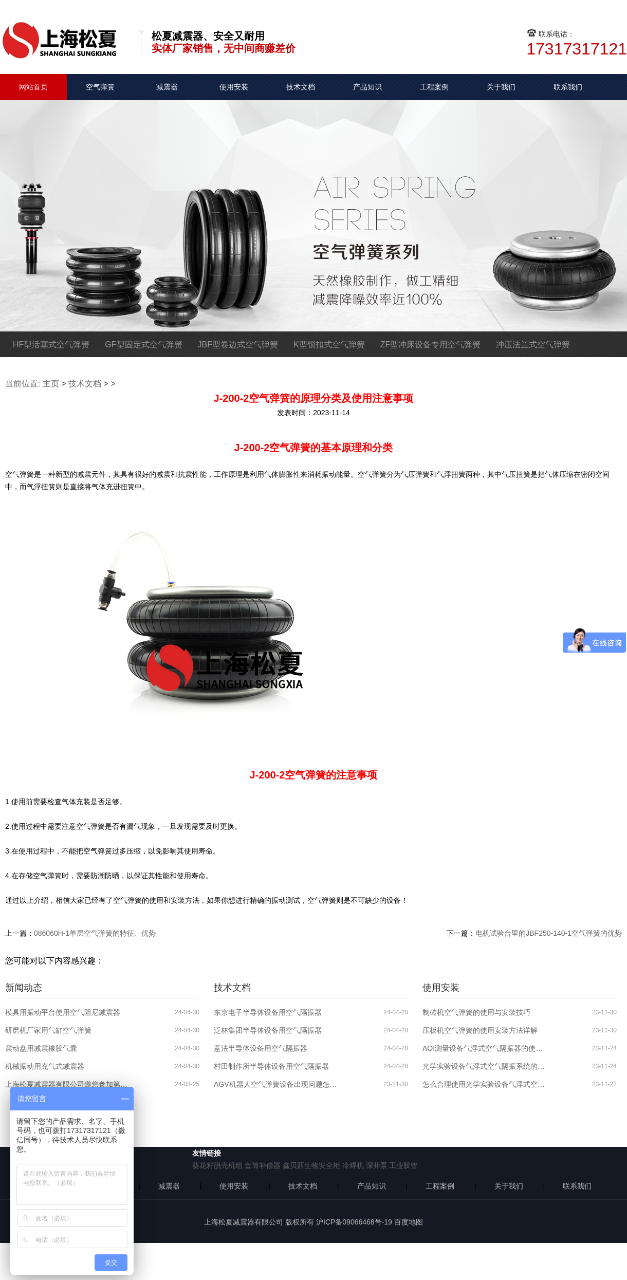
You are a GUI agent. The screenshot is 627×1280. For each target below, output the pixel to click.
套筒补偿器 (263, 1165)
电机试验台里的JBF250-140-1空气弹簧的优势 (548, 933)
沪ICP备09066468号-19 (354, 1222)
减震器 (167, 87)
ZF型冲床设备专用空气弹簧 (430, 344)
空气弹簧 (100, 87)
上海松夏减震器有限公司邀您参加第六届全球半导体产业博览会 (66, 1084)
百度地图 (408, 1222)
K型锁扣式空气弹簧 (329, 344)
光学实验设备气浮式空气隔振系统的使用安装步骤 (484, 1066)
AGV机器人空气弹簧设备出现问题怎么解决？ (275, 1084)
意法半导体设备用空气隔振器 (260, 1048)
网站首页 (33, 87)
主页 (51, 383)
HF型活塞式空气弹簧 (51, 344)
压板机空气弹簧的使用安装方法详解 (480, 1030)
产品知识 (367, 87)
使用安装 (233, 87)
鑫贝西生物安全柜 (311, 1165)
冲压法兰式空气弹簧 (533, 344)
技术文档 (300, 87)
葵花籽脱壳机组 (217, 1165)
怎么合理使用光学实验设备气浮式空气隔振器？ (484, 1084)
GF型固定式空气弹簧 (143, 344)
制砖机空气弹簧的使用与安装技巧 (476, 1012)
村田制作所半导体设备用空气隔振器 (271, 1066)
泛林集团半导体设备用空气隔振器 (268, 1030)
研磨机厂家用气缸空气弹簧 (48, 1030)
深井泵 (377, 1165)
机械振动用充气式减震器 (44, 1066)
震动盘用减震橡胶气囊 (41, 1048)
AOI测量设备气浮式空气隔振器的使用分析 (484, 1048)
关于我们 (501, 87)
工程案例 (434, 87)
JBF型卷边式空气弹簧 (238, 344)
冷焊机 (353, 1165)
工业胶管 (403, 1165)
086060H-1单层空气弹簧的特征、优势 (95, 933)
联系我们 (568, 87)
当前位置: (22, 383)
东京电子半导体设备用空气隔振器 (268, 1012)
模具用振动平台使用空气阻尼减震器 (62, 1012)
